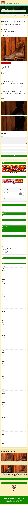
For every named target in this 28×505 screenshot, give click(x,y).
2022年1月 (3, 376)
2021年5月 (3, 393)
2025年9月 (3, 283)
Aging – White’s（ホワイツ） (7, 211)
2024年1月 (3, 324)
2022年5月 (3, 367)
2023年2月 (3, 348)
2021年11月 (3, 380)
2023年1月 (3, 350)
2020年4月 (3, 421)
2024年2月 (3, 322)
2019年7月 (3, 441)
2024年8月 (3, 309)
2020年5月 (3, 419)
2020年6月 (3, 417)
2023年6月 (3, 339)
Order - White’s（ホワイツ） (13, 15)
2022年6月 (3, 365)
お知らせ (4, 3)
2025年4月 (3, 294)
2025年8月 (3, 285)
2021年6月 (3, 391)
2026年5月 (3, 266)
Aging (14, 3)
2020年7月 (3, 415)
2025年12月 (3, 277)
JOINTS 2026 (4, 245)
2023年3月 (3, 346)
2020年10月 (3, 408)
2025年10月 (3, 281)
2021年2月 (3, 400)
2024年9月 (3, 307)
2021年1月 (3, 402)
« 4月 (3, 199)
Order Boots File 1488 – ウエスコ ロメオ (7, 251)
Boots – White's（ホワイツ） (7, 217)
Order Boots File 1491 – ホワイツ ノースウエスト (8, 238)
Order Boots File (11, 3)
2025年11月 (3, 279)
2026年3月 (3, 270)
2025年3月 (3, 296)
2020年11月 (3, 406)
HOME (2, 15)
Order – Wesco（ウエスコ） (7, 222)
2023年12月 (3, 326)
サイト (2, 151)
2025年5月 (3, 292)
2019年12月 (3, 430)
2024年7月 (3, 311)
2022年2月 (3, 374)
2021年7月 (3, 389)
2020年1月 (3, 428)
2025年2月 (3, 298)
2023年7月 (3, 337)
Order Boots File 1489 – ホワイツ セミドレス (8, 248)
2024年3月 (3, 320)
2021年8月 (3, 387)
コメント (2, 136)
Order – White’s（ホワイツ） (7, 224)
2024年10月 (3, 305)
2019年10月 (3, 434)
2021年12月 (3, 378)
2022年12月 (3, 352)
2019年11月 (3, 432)
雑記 (18, 3)
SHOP (1, 3)
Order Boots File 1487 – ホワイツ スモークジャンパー (7, 475)
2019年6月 (3, 443)
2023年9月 (3, 333)
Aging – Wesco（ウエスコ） (7, 209)
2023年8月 (3, 335)
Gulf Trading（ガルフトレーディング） (16, 501)
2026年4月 (3, 268)
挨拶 (16, 3)
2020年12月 (3, 404)
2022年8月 (3, 361)
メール (2, 148)
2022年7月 (3, 363)
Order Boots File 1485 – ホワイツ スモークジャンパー (20, 475)
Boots (7, 3)
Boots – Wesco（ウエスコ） (7, 215)
